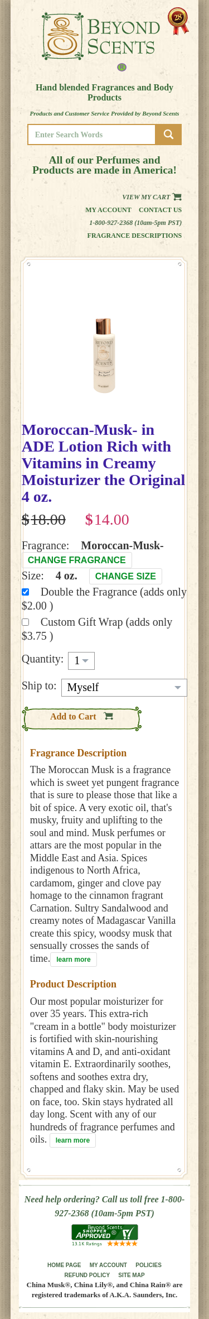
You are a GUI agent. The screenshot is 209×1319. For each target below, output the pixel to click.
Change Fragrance (77, 560)
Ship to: (39, 685)
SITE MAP (131, 1275)
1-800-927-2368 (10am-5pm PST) (135, 223)
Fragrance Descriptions (135, 235)
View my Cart (152, 197)
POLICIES (148, 1265)
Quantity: (43, 659)
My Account (108, 210)
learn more (73, 959)
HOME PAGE (64, 1265)
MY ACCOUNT (108, 1265)
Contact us (160, 210)
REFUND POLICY (87, 1275)
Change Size (125, 576)
